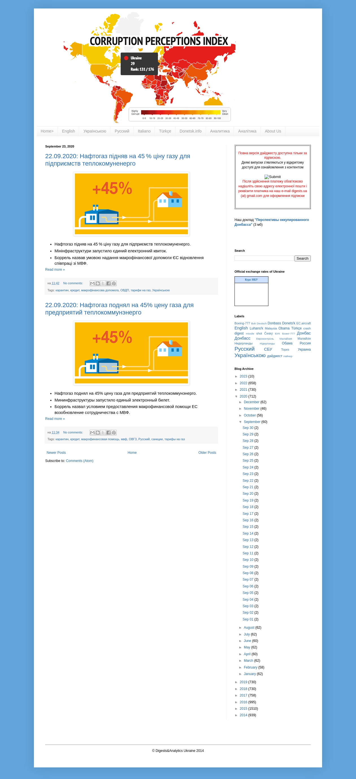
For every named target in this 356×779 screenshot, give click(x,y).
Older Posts (207, 453)
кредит (75, 290)
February (251, 667)
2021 (244, 390)
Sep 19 (248, 500)
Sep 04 (248, 600)
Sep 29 (248, 434)
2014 (244, 715)
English (68, 131)
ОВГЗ (133, 439)
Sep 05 (248, 593)
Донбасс (242, 338)
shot (259, 333)
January (250, 674)
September (252, 422)
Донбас (304, 333)
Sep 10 (248, 560)
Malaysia (271, 328)
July (247, 634)
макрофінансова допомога (100, 290)
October (250, 415)
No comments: (73, 283)
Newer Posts (56, 453)
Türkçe (165, 131)
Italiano (144, 131)
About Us (273, 131)
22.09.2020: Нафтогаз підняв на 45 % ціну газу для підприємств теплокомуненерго (117, 160)
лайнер (287, 356)
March (249, 661)
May (247, 647)
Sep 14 (248, 533)
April (247, 654)
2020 (244, 396)
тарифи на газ (141, 290)
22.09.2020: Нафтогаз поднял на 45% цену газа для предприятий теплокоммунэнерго (119, 308)
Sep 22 (248, 481)
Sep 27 (248, 448)
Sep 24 (248, 467)
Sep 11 (248, 553)
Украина (304, 349)
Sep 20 (248, 494)
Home (132, 453)
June (248, 641)
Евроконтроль (265, 338)
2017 (244, 695)
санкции (157, 439)
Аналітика (247, 131)
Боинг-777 (288, 333)
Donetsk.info (191, 131)
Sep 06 (248, 586)
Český (268, 333)
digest (239, 333)
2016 (244, 702)
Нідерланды (267, 343)
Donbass (274, 323)
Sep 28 (248, 441)
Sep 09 (248, 566)
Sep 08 (248, 573)
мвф (124, 439)
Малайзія (304, 338)
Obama (284, 328)
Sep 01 (248, 619)
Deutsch (262, 323)
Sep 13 (248, 540)
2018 (244, 689)
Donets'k (288, 323)
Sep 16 (248, 520)
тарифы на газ (174, 439)
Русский (122, 131)
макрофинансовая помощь (100, 439)
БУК (277, 333)
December (252, 402)
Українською (94, 131)
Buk (253, 323)
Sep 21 (248, 487)
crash (307, 328)
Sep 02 (248, 613)
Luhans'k (256, 328)
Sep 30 (248, 428)
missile (250, 333)
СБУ (268, 349)
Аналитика (220, 131)
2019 (244, 682)
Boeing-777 (242, 323)
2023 (244, 376)
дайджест (275, 356)
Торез (285, 349)
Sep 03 (248, 606)
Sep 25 (248, 461)
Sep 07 (248, 579)
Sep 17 (248, 514)
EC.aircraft (303, 323)
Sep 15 (248, 527)
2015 (244, 709)
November (252, 409)
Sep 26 (248, 454)
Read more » (55, 270)
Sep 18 (248, 507)
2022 (244, 383)
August (249, 628)
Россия (305, 343)
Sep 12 (248, 547)
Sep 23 (248, 474)
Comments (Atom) (79, 461)
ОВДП (124, 290)
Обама (287, 343)
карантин (62, 290)
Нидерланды (244, 343)
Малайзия (285, 338)
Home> (47, 131)
